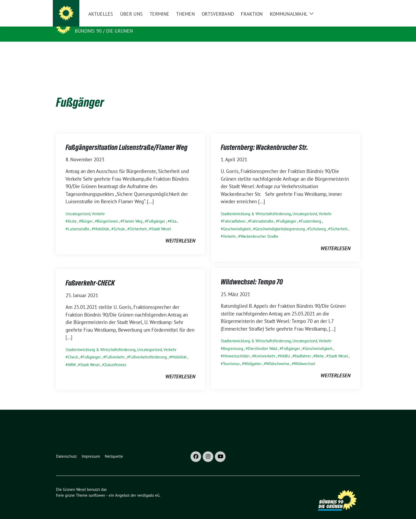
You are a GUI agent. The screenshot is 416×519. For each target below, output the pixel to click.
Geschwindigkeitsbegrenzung (280, 220)
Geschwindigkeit (237, 220)
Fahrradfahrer (234, 212)
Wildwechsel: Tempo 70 (252, 273)
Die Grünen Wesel (100, 23)
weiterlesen (180, 232)
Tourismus (231, 355)
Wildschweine (277, 355)
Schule (119, 220)
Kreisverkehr (264, 347)
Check (73, 348)
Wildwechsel (304, 355)
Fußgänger (156, 212)
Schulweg (317, 220)
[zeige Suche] (350, 6)
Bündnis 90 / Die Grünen (104, 31)
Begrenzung (233, 340)
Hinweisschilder (236, 347)
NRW (72, 356)
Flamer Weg (132, 212)
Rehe (319, 347)
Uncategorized (78, 205)
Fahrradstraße (262, 212)
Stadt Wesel (161, 220)
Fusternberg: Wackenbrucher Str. (264, 139)
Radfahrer (302, 347)
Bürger (87, 212)
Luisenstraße (78, 220)
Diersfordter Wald (262, 340)
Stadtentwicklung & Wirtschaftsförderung (256, 205)
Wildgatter (253, 355)
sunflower (97, 487)
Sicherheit (138, 220)
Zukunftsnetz (115, 356)
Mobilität (101, 220)
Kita (173, 212)
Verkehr (98, 205)
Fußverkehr (115, 348)
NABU (285, 347)
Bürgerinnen (107, 212)
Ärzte (72, 212)
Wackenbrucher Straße (259, 228)
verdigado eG (148, 487)
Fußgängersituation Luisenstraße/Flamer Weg (127, 139)
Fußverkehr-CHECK (90, 274)
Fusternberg (311, 212)
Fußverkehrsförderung (148, 348)
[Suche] (343, 6)
